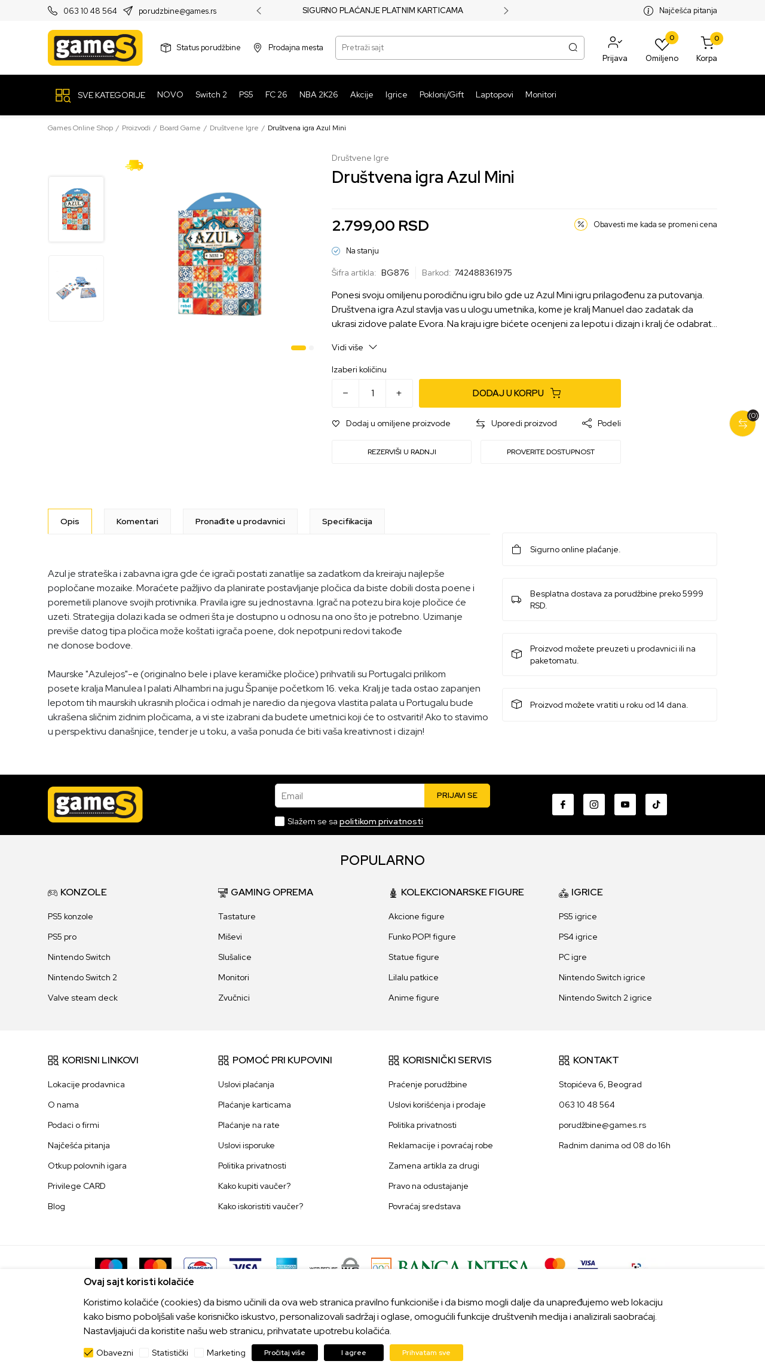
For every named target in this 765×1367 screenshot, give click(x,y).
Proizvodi (136, 128)
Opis (69, 521)
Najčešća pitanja (688, 10)
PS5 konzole (70, 916)
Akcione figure (416, 916)
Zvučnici (234, 997)
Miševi (230, 936)
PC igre (573, 957)
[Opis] (70, 521)
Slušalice (235, 957)
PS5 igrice (578, 916)
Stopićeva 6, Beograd (600, 1084)
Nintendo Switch (79, 957)
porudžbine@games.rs (602, 1125)
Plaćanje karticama (254, 1104)
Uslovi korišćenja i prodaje (437, 1104)
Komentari (137, 521)
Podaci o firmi (73, 1125)
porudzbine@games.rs (177, 11)
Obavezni (114, 1352)
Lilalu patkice (413, 977)
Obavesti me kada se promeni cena (655, 224)
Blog (56, 1206)
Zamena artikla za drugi (433, 1165)
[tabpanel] (219, 254)
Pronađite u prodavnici (240, 521)
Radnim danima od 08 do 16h (615, 1145)
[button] (615, 48)
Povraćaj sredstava (424, 1206)
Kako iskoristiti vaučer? (260, 1206)
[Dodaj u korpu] (520, 393)
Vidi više (355, 347)
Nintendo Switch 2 (82, 977)
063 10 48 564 (90, 11)
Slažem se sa (355, 821)
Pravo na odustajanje (428, 1186)
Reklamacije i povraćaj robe (440, 1145)
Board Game (180, 128)
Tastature (237, 916)
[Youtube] (625, 804)
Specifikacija (347, 521)
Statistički (170, 1352)
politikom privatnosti (381, 821)
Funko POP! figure (422, 936)
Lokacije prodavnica (86, 1084)
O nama (63, 1104)
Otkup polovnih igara (87, 1165)
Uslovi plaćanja (246, 1084)
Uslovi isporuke (246, 1145)
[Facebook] (563, 804)
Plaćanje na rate (249, 1125)
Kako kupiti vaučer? (254, 1186)
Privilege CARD (77, 1186)
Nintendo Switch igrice (602, 977)
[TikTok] (656, 804)
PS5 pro (62, 936)
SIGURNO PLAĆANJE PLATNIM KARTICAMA (382, 11)
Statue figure (413, 957)
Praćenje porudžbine (427, 1084)
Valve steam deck (83, 997)
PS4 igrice (578, 936)
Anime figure (413, 997)
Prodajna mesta (295, 47)
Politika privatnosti (252, 1165)
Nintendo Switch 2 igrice (605, 997)
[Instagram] (594, 804)
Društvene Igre (234, 128)
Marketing (226, 1352)
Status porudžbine (209, 47)
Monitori (233, 977)
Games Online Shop (80, 128)
